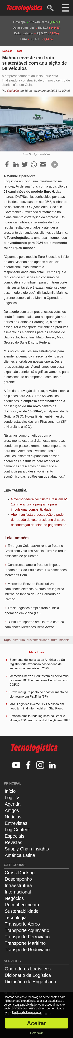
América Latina (20, 855)
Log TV (12, 797)
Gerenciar (36, 1033)
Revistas (13, 842)
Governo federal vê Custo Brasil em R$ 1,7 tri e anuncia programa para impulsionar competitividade (39, 504)
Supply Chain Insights (27, 848)
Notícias (7, 50)
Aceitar (36, 1023)
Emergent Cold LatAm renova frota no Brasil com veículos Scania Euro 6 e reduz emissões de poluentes (35, 551)
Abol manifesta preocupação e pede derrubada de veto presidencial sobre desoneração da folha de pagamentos (38, 520)
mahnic (64, 640)
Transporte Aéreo (22, 923)
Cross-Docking (20, 872)
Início (10, 791)
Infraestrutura (18, 885)
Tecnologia (16, 917)
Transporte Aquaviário (27, 930)
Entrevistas (16, 823)
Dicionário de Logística (28, 975)
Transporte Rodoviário (27, 949)
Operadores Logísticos (28, 968)
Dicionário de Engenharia (30, 981)
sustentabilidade (38, 640)
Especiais (14, 836)
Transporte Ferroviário (27, 936)
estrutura (19, 640)
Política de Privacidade (26, 1012)
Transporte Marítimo (25, 943)
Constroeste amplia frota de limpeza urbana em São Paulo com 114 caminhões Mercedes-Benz (36, 570)
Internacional (18, 891)
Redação (13, 90)
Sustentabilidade (22, 911)
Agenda (12, 804)
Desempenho (18, 879)
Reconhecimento (22, 904)
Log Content (17, 829)
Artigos (12, 810)
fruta (54, 640)
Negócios (14, 898)
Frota (19, 50)
